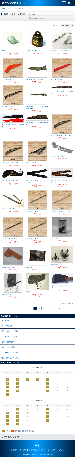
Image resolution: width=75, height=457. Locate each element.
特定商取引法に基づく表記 (18, 450)
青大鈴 (4, 50)
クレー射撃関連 (6, 326)
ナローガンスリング (32, 211)
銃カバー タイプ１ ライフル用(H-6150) (13, 125)
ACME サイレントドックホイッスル (62, 50)
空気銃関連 (5, 320)
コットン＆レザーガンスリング (60, 211)
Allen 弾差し (30, 267)
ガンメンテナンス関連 (9, 336)
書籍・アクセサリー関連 (10, 358)
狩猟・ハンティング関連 (10, 331)
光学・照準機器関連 (8, 342)
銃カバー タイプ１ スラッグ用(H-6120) (62, 92)
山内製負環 (54, 264)
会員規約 (53, 450)
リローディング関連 (8, 347)
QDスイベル (54, 238)
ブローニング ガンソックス (10, 180)
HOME (4, 9)
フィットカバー (6, 79)
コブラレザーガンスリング (10, 238)
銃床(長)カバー (30, 292)
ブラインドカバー (31, 162)
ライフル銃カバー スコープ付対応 (61, 135)
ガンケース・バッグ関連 (10, 352)
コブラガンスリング (32, 238)
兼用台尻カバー (6, 294)
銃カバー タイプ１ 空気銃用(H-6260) (37, 123)
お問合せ (61, 450)
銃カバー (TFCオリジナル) (34, 79)
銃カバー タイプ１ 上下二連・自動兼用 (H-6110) (37, 107)
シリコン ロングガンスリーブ (60, 156)
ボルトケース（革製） (9, 267)
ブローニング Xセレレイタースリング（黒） (37, 181)
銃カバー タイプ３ (56, 79)
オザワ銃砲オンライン (14, 3)
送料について (45, 450)
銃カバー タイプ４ (7, 106)
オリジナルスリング (8, 209)
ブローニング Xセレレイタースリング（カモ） (62, 181)
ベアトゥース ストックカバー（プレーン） (62, 287)
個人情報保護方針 (34, 450)
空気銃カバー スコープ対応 (10, 162)
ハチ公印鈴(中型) (31, 50)
